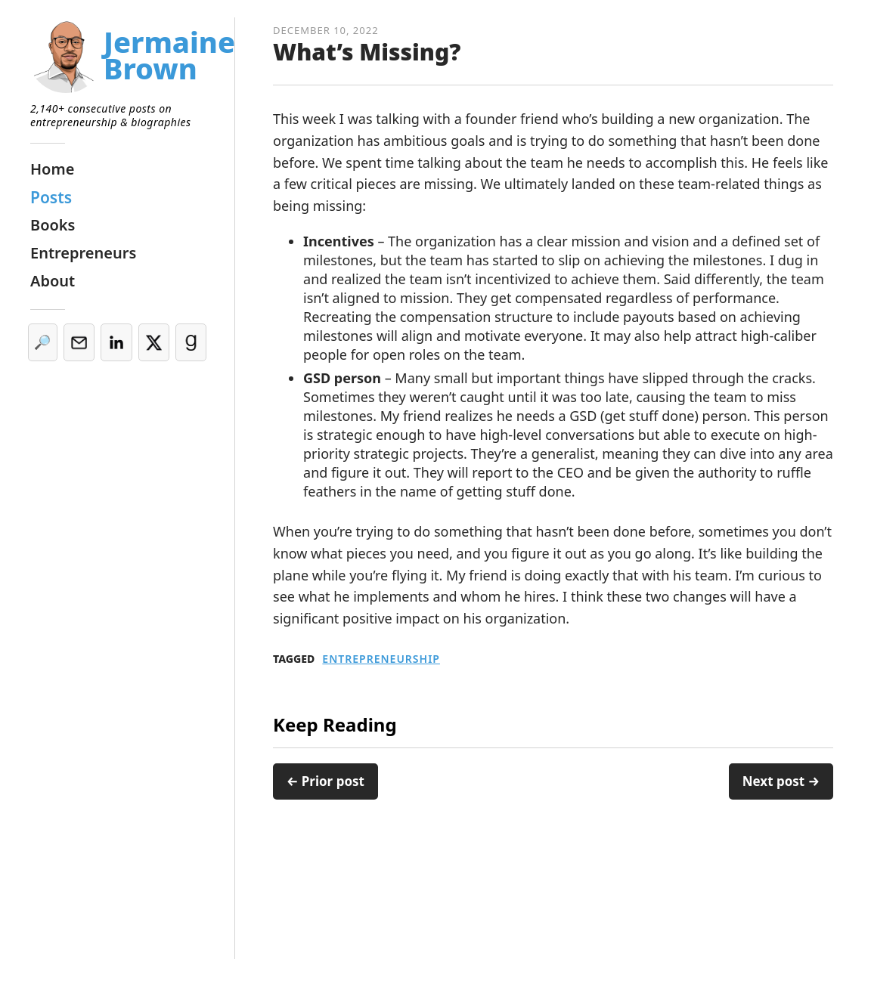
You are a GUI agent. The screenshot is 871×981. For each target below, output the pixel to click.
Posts (51, 197)
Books (52, 225)
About (52, 281)
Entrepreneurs (83, 253)
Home (52, 169)
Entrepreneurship (381, 659)
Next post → (781, 781)
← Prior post (325, 781)
